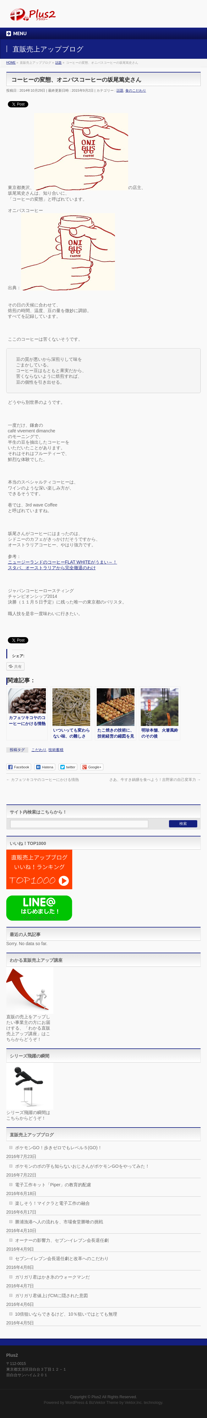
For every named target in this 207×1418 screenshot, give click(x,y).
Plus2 (96, 1397)
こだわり (38, 750)
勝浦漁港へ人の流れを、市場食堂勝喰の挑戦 (59, 1221)
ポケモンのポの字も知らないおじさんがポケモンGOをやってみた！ (82, 1166)
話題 (120, 90)
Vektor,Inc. (134, 1402)
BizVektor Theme (103, 1402)
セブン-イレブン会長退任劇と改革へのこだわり (62, 1258)
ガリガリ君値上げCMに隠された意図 (51, 1295)
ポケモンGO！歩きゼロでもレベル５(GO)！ (58, 1147)
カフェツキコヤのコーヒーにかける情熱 (42, 779)
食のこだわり (135, 90)
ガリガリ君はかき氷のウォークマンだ (52, 1277)
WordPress (74, 1402)
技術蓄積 (55, 750)
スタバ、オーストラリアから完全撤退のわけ (52, 567)
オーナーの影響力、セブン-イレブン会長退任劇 (62, 1240)
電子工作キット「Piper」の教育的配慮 (53, 1184)
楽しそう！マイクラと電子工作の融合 (52, 1203)
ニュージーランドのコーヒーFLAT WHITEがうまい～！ (62, 562)
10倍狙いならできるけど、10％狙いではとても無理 (66, 1314)
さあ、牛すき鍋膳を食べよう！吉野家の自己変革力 (155, 779)
